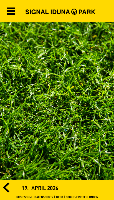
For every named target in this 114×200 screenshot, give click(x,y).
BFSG (59, 197)
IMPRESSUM (24, 197)
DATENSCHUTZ (43, 197)
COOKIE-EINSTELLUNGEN (82, 197)
